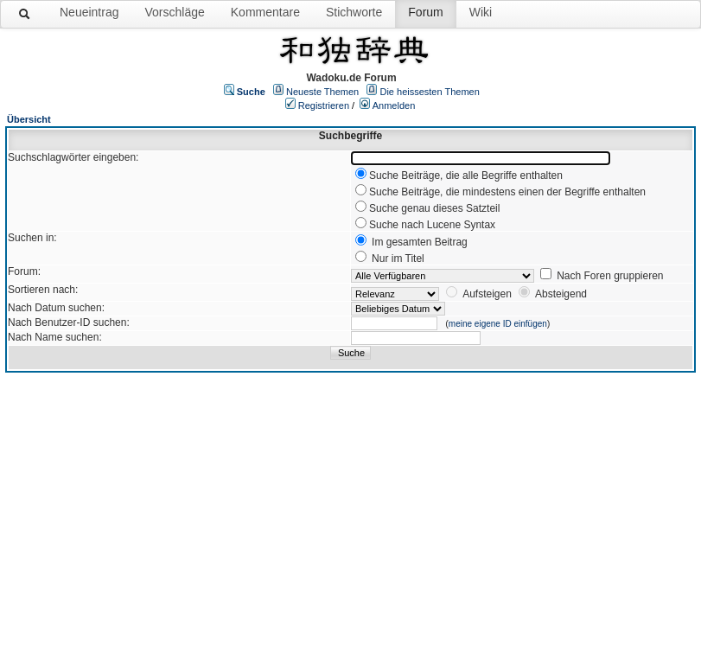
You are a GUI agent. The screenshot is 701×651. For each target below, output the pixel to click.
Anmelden (394, 105)
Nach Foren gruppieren (610, 276)
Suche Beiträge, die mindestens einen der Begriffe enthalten (507, 192)
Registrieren (323, 105)
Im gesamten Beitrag (420, 242)
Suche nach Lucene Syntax (432, 225)
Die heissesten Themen (429, 91)
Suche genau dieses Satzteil (434, 208)
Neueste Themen (322, 91)
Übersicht (29, 119)
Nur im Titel (398, 258)
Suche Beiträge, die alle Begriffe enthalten (466, 175)
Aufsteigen (487, 294)
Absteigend (561, 294)
